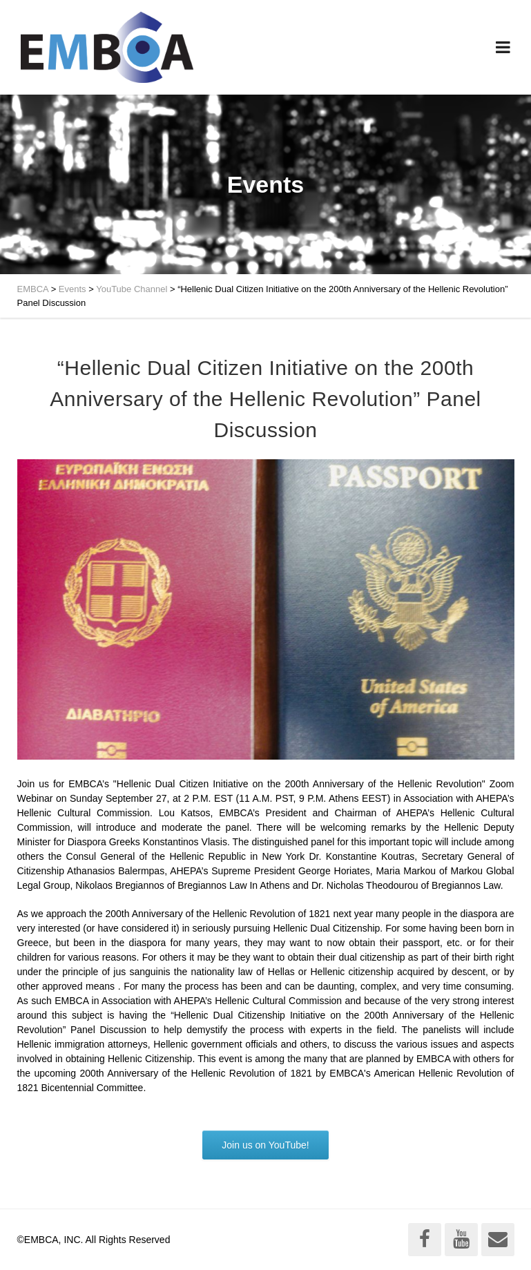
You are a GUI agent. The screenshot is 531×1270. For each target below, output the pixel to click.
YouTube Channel (131, 289)
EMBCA (33, 289)
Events (72, 289)
